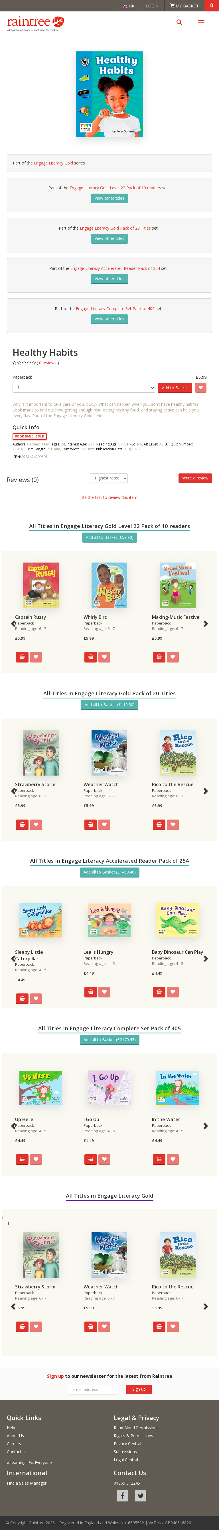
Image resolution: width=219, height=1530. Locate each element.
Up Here (24, 1119)
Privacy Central (127, 1443)
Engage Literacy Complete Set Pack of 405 (115, 308)
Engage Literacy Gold (53, 163)
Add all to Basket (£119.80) (110, 704)
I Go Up (91, 1119)
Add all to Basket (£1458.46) (110, 872)
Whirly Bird (96, 617)
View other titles (109, 198)
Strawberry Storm (35, 784)
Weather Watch (101, 784)
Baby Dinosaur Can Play (177, 952)
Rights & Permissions (133, 1435)
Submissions (125, 1451)
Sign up (139, 1389)
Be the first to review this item (109, 497)
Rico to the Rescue (173, 784)
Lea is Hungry (98, 952)
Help (11, 1427)
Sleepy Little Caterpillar (29, 955)
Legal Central (126, 1459)
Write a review (195, 478)
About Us (15, 1435)
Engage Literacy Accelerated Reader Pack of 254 (115, 268)
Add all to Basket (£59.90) (109, 537)
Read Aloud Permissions (136, 1427)
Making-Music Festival (176, 617)
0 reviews (48, 363)
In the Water (166, 1119)
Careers (14, 1443)
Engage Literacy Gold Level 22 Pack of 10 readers (115, 187)
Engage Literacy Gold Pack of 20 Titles (115, 228)
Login (152, 6)
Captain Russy (30, 617)
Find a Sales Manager (26, 1483)
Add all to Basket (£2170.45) (110, 1039)
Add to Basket (175, 387)
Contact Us (17, 1451)
